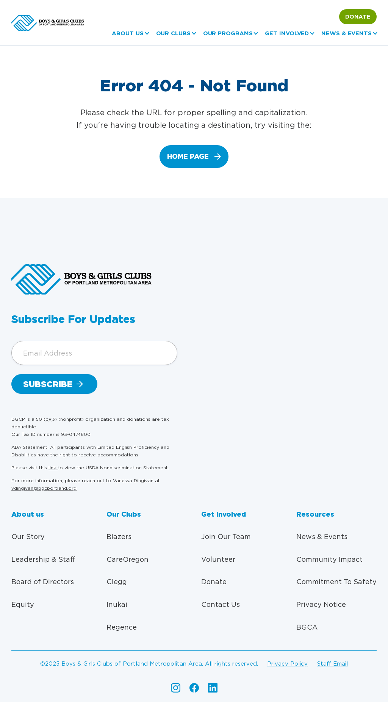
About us (127, 33)
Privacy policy (287, 663)
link (53, 467)
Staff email (332, 663)
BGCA (307, 627)
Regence (121, 627)
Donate (358, 16)
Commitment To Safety (336, 582)
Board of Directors (42, 582)
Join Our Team (226, 537)
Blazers (118, 537)
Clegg (116, 582)
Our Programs (228, 33)
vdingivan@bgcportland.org (44, 488)
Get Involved (287, 33)
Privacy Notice (321, 604)
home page (188, 156)
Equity (22, 604)
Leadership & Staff (43, 559)
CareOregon (127, 559)
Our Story (28, 537)
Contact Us (220, 604)
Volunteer (218, 559)
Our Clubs (173, 33)
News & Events (346, 33)
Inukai (116, 604)
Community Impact (329, 559)
